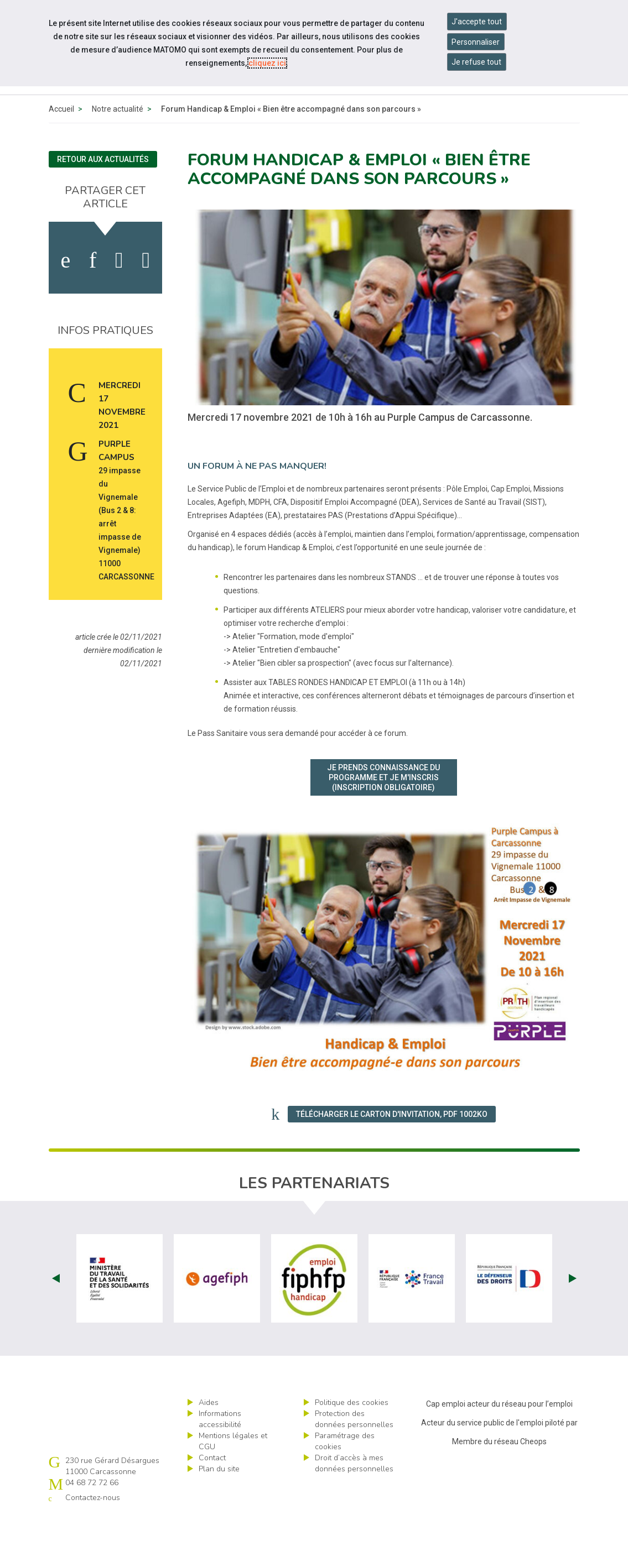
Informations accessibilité (220, 1444)
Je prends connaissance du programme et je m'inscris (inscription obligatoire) (383, 802)
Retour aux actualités (103, 184)
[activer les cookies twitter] (119, 286)
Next (573, 1304)
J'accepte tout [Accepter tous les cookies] (476, 21)
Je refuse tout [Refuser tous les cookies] (476, 62)
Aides (209, 1428)
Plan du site (219, 1494)
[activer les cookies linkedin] (93, 286)
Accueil (61, 134)
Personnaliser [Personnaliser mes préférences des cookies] (475, 42)
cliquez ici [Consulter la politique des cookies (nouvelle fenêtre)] (267, 63)
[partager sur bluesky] (145, 286)
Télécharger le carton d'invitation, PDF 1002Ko (391, 1139)
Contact (212, 1483)
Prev (56, 1304)
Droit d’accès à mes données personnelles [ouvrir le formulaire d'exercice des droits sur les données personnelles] (354, 1489)
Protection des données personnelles (354, 1444)
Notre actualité (117, 134)
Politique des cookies (351, 1428)
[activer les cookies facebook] (65, 286)
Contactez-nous (92, 1523)
